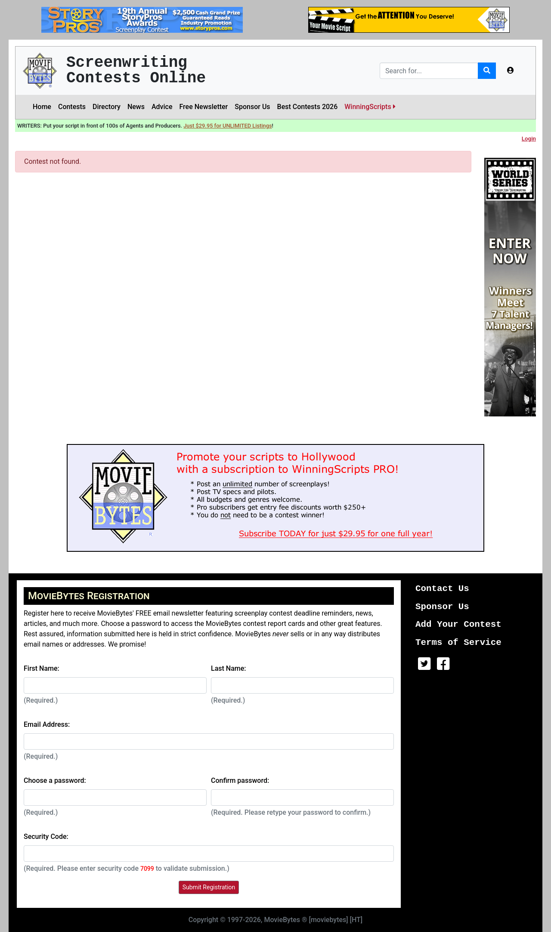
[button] (510, 70)
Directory (107, 107)
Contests (72, 107)
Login (529, 138)
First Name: (41, 668)
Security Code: (46, 836)
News (136, 107)
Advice (162, 107)
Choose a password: (55, 780)
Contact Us (442, 589)
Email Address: (47, 724)
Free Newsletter (203, 107)
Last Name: (228, 668)
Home (42, 107)
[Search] (429, 71)
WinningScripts (369, 107)
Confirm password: (240, 780)
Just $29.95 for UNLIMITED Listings (227, 125)
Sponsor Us (252, 107)
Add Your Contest (458, 624)
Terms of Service (458, 642)
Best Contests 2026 (307, 107)
